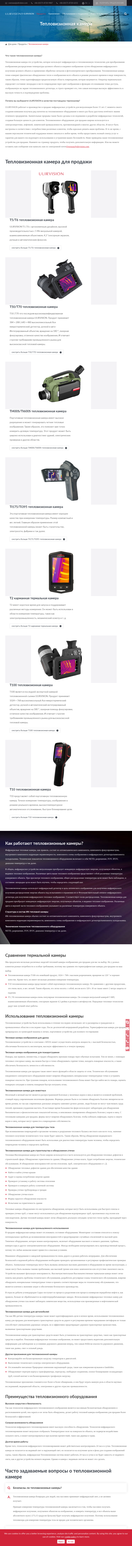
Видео (48, 1525)
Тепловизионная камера (38, 44)
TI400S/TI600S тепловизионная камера (94, 280)
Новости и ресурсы (99, 14)
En (86, 3)
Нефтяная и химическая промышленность (79, 1493)
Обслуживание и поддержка (75, 14)
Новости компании (54, 1510)
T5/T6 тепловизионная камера (87, 177)
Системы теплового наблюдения (19, 1522)
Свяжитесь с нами (107, 1481)
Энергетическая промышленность (83, 1514)
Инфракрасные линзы (14, 1526)
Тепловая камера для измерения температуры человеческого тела (24, 1493)
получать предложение (110, 3)
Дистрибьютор (52, 1487)
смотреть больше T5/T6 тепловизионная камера (89, 205)
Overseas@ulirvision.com (77, 146)
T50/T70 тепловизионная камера (89, 222)
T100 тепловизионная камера (86, 428)
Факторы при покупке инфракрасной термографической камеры (90, 1454)
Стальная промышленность (80, 1487)
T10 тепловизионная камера (85, 490)
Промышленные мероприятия (52, 1504)
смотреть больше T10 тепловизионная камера (88, 518)
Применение (54, 14)
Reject (61, 1541)
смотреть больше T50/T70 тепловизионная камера (90, 268)
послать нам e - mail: (110, 1487)
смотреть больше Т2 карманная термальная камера (90, 411)
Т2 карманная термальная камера (89, 383)
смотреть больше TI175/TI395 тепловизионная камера (92, 364)
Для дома (12, 44)
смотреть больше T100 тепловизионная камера (88, 473)
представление (79, 1348)
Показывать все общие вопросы (66, 1278)
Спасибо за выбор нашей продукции (27, 1314)
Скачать (49, 1518)
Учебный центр (52, 1521)
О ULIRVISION (27, 14)
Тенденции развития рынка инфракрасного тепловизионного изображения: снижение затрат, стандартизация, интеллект (96, 1423)
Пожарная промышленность (81, 1507)
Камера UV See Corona (14, 1499)
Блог (48, 1514)
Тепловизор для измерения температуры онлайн (22, 1509)
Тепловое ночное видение (16, 1518)
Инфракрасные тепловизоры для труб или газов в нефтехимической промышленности (96, 1392)
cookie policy (70, 1536)
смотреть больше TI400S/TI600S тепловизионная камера (93, 316)
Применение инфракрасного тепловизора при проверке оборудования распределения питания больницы (95, 1439)
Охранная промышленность (80, 1511)
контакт (114, 14)
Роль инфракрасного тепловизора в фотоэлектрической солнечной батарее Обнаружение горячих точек (91, 1407)
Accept (70, 1541)
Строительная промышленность (82, 1503)
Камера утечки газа (13, 1503)
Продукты (41, 14)
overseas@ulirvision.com (18, 3)
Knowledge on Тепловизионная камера (49, 1380)
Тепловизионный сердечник (16, 1514)
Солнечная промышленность (81, 1499)
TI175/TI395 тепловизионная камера (92, 332)
